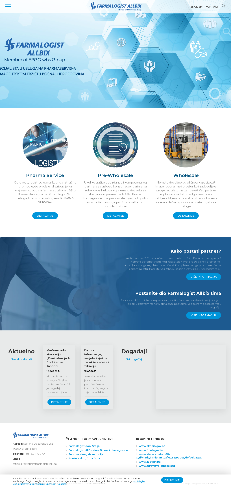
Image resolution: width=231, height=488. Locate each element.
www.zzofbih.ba (150, 461)
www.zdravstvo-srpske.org (157, 465)
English (196, 6)
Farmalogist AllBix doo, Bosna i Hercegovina (98, 450)
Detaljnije (59, 402)
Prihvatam (172, 480)
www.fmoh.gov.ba (151, 450)
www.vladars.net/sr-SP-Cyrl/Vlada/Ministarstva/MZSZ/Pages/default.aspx (169, 456)
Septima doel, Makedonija (86, 454)
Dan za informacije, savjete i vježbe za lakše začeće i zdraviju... (96, 358)
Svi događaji (134, 359)
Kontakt (212, 6)
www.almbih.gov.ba (152, 446)
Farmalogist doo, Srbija (84, 446)
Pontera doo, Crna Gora (84, 458)
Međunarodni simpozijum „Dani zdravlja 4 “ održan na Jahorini (58, 358)
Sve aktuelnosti (21, 359)
